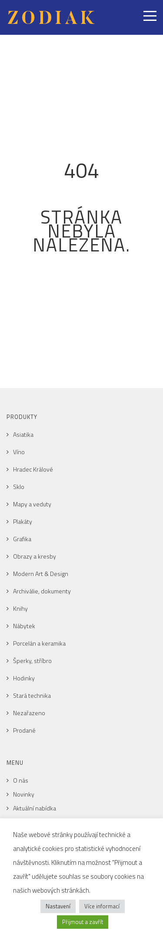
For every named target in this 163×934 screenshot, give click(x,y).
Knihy (20, 608)
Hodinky (24, 678)
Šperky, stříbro (32, 660)
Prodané (24, 730)
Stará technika (32, 695)
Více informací (102, 906)
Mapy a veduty (32, 504)
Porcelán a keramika (39, 643)
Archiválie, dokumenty (42, 591)
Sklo (18, 486)
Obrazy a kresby (34, 556)
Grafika (22, 538)
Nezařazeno (29, 712)
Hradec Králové (33, 469)
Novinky (23, 794)
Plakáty (22, 521)
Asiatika (23, 434)
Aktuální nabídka (34, 808)
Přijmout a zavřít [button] (82, 921)
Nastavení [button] (58, 906)
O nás (20, 780)
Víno (19, 451)
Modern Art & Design (40, 573)
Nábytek (24, 625)
